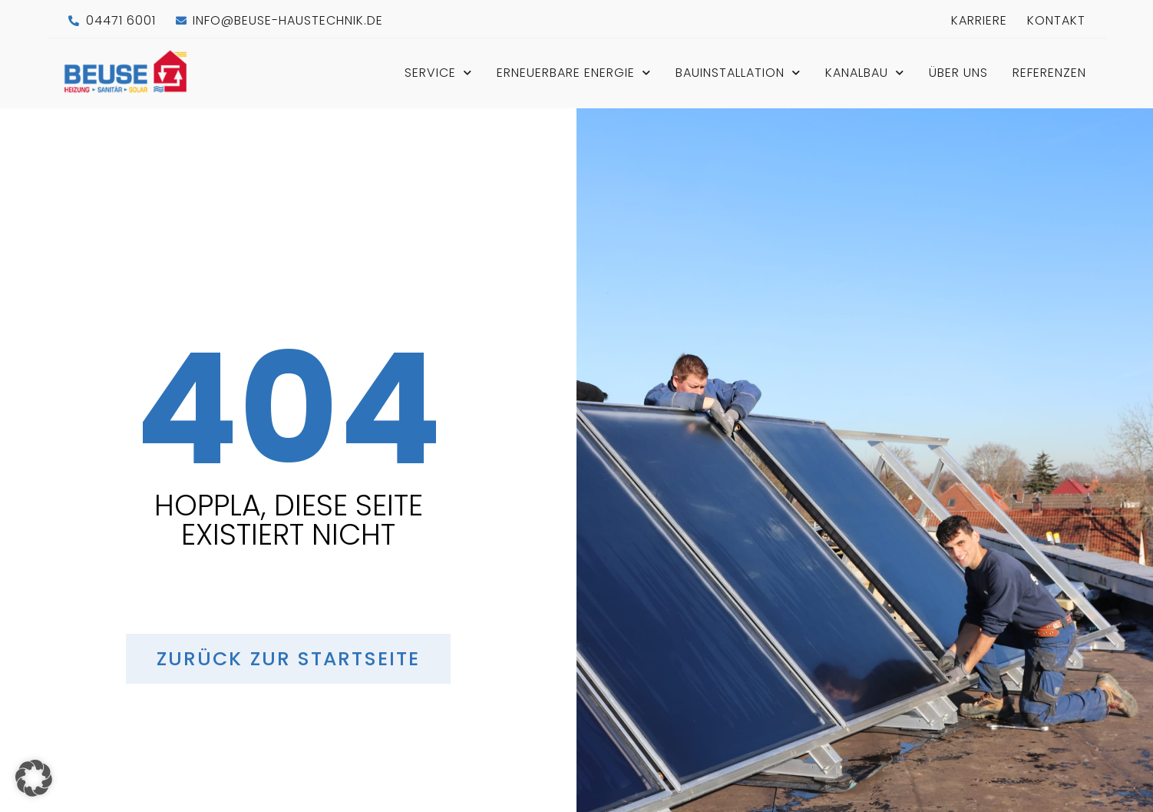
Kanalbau (864, 73)
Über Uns (958, 72)
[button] (34, 778)
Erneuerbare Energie (574, 73)
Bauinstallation (738, 73)
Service (438, 73)
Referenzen (1049, 72)
